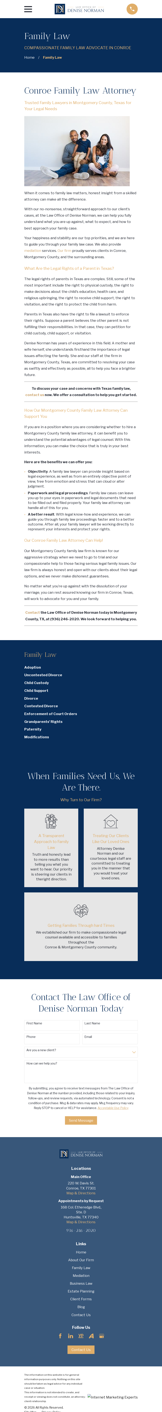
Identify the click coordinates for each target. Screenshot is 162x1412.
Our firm (64, 250)
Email (88, 1037)
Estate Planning (81, 1291)
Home (81, 1252)
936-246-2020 (81, 1230)
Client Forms (81, 1299)
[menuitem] (81, 667)
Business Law (81, 1283)
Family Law (81, 1268)
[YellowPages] (80, 1335)
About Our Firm (81, 1260)
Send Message (81, 1120)
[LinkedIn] (70, 1335)
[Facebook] (60, 1335)
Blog (81, 1307)
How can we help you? (41, 1063)
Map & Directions (81, 1193)
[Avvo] (91, 1335)
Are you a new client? (41, 1050)
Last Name (92, 1023)
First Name (34, 1023)
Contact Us (81, 1315)
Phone (31, 1037)
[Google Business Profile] (101, 1335)
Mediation (81, 1276)
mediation (33, 250)
